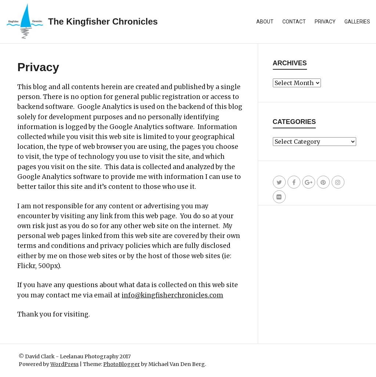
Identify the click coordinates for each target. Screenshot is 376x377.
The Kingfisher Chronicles (103, 21)
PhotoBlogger (121, 364)
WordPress (64, 364)
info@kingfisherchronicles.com (172, 295)
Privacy (325, 22)
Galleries (357, 22)
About (265, 22)
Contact (294, 22)
